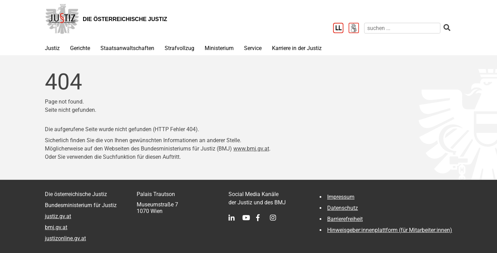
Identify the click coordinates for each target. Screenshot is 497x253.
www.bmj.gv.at (251, 148)
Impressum (340, 197)
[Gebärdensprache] (356, 29)
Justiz (52, 48)
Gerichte (80, 48)
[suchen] (402, 28)
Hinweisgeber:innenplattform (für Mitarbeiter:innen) (389, 230)
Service (253, 48)
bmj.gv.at (56, 227)
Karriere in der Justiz (297, 48)
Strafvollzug (179, 48)
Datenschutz (342, 208)
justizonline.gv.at (65, 238)
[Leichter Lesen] (341, 29)
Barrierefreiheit (345, 219)
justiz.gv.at (58, 216)
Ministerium (219, 48)
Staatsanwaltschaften (127, 48)
